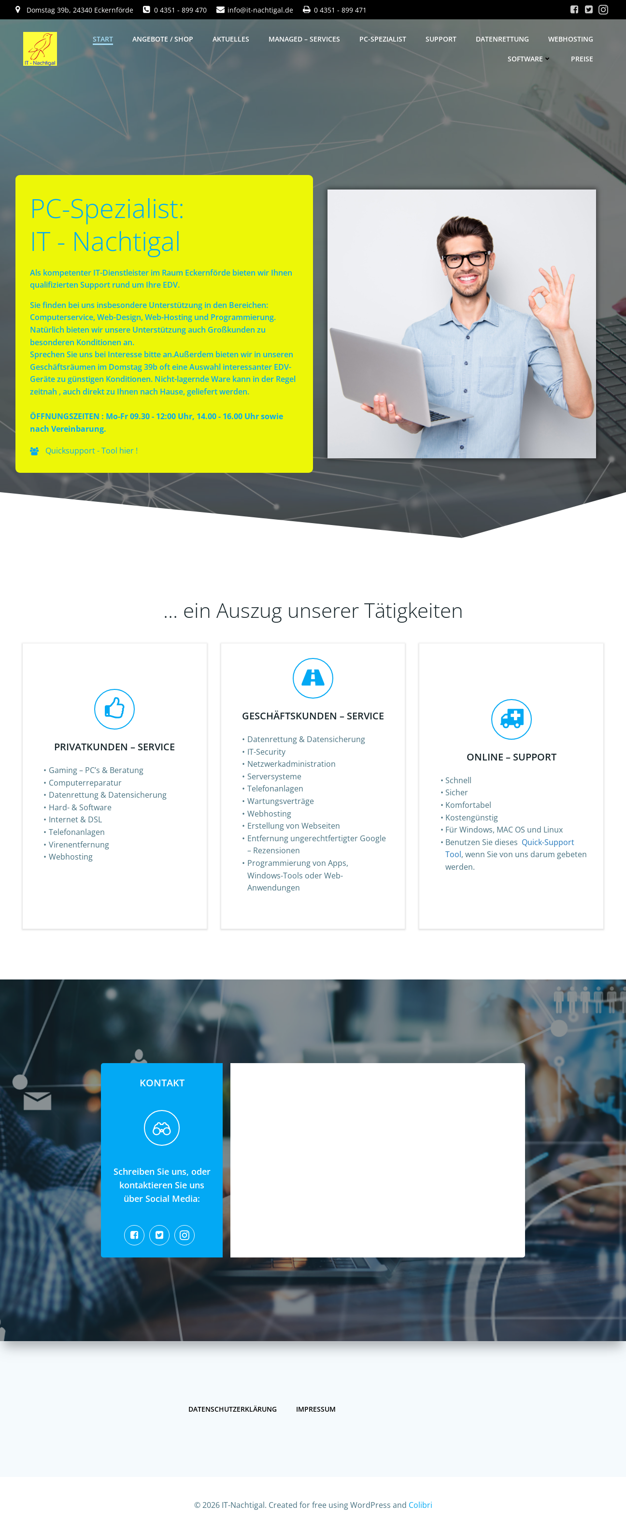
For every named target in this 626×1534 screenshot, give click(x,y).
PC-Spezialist (382, 39)
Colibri (420, 1505)
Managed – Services (304, 39)
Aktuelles (231, 39)
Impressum (316, 1409)
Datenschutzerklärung (232, 1409)
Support (441, 39)
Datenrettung (502, 39)
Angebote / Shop (162, 39)
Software (530, 58)
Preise (582, 58)
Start (103, 39)
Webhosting (570, 39)
